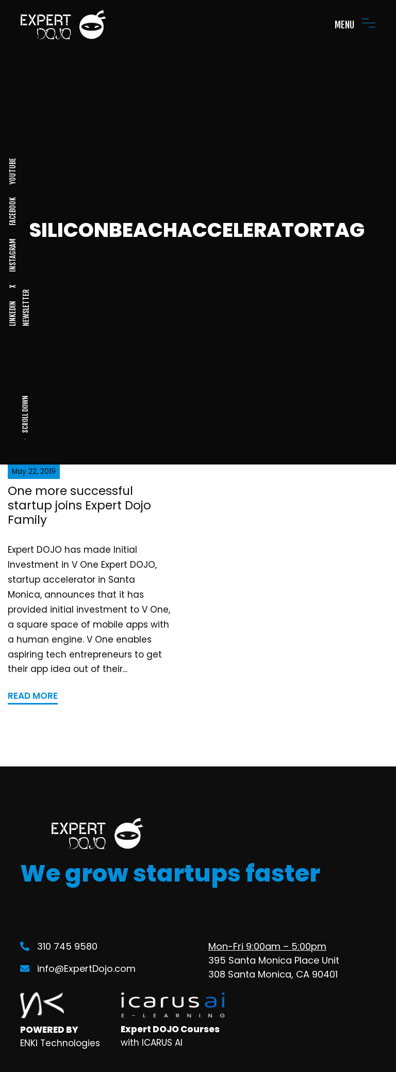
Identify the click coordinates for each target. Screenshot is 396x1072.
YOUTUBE (12, 171)
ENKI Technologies (60, 1043)
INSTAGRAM (12, 255)
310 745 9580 (58, 946)
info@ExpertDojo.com (78, 968)
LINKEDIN (12, 313)
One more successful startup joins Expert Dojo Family (79, 505)
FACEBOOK (12, 211)
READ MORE (33, 696)
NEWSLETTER (25, 308)
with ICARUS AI (152, 1042)
